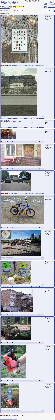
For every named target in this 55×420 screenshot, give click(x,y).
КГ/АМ (32, 65)
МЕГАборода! (42, 65)
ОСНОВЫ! (7, 6)
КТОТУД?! (45, 4)
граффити (7, 191)
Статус (18, 10)
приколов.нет (2, 419)
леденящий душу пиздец (13, 410)
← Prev (48, 0)
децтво (4, 257)
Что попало (13, 10)
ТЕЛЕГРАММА (21, 6)
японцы (28, 122)
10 (54, 3)
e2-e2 (47, 19)
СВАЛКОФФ (45, 6)
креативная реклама (8, 284)
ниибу (6, 116)
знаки (4, 116)
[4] (3, 6)
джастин (4, 191)
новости (2, 122)
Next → (54, 0)
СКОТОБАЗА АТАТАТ (10, 419)
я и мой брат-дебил (14, 284)
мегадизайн (7, 257)
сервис (4, 284)
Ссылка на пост (15, 65)
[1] (0, 6)
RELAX (7, 7)
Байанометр (6, 419)
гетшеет (43, 63)
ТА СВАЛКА (10, 6)
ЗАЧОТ (29, 65)
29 (50, 2)
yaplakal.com (15, 419)
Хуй (45, 15)
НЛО (6, 410)
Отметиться (9, 65)
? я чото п (25, 65)
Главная (1, 10)
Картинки (10, 10)
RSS (42, 2)
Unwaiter (48, 234)
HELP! (22, 10)
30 (51, 2)
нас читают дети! (35, 122)
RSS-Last (44, 2)
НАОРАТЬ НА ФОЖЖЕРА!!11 (5, 8)
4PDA (46, 3)
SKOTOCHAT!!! (15, 6)
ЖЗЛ (32, 122)
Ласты (4, 10)
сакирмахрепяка (5, 63)
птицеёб (48, 148)
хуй (45, 129)
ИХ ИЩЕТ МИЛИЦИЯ (13, 7)
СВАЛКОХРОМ (45, 7)
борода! (37, 65)
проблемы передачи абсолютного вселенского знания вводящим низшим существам (15, 122)
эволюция (30, 122)
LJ (46, 2)
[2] (1, 6)
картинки (2, 63)
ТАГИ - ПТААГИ (45, 1)
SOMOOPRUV (3, 7)
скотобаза (8, 410)
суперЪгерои (18, 410)
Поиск (16, 10)
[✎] (5, 6)
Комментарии (4, 65)
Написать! (6, 10)
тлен (7, 116)
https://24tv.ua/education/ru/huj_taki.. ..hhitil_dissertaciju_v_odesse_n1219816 (11, 121)
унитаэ (17, 284)
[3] (2, 6)
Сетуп (20, 10)
